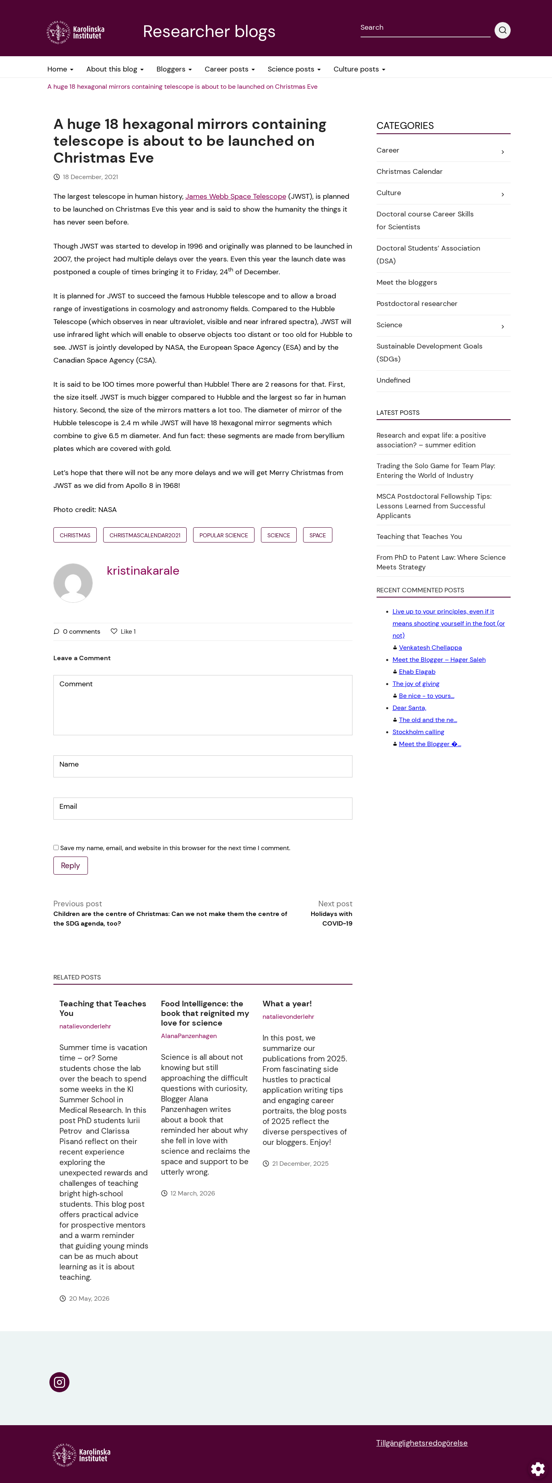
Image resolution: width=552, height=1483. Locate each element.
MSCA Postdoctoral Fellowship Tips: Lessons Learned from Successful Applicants (434, 506)
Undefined (393, 380)
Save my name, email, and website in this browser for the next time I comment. (175, 848)
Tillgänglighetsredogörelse (422, 1443)
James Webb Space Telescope (235, 196)
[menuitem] (182, 87)
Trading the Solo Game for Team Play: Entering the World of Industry (436, 470)
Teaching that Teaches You (103, 1008)
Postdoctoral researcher (417, 303)
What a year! (287, 1003)
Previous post (172, 913)
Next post (323, 913)
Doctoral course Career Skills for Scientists (425, 220)
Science (278, 535)
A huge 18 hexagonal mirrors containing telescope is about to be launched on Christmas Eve (182, 86)
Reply (70, 866)
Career (388, 150)
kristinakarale (143, 570)
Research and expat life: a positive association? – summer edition (431, 440)
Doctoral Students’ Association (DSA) (428, 254)
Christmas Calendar (410, 171)
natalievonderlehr (85, 1026)
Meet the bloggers (407, 282)
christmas (75, 535)
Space (318, 535)
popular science (224, 535)
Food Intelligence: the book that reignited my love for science (205, 1013)
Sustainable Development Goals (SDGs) (430, 352)
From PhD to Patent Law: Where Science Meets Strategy (441, 562)
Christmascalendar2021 (145, 535)
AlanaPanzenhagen (189, 1036)
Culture (389, 193)
